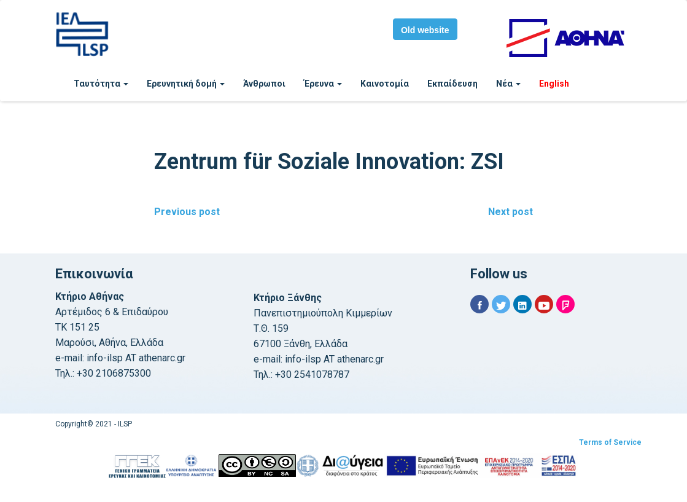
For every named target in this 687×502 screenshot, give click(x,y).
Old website (425, 30)
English (554, 83)
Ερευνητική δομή (186, 83)
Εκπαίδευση (452, 83)
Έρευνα (323, 83)
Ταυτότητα (101, 83)
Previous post (187, 212)
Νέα (508, 83)
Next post (510, 212)
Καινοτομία (384, 83)
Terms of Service (610, 442)
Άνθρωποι (264, 83)
